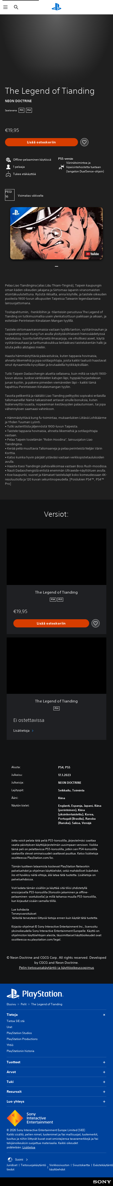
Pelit (23, 1004)
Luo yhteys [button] (56, 1101)
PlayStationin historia (20, 1051)
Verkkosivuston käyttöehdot (59, 1167)
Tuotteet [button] (56, 1062)
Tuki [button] (56, 1082)
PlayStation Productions (22, 1039)
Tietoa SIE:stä (16, 1021)
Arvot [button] (56, 1072)
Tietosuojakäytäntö (33, 1165)
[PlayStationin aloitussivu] (56, 7)
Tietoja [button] (56, 1014)
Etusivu (11, 1004)
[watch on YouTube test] (92, 254)
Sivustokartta (81, 1165)
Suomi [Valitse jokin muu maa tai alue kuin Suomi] (18, 1159)
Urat (9, 1027)
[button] (56, 233)
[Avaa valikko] (5, 7)
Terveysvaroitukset (23, 914)
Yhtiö (10, 1045)
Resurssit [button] (56, 1091)
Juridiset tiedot (12, 1167)
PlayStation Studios (19, 1033)
